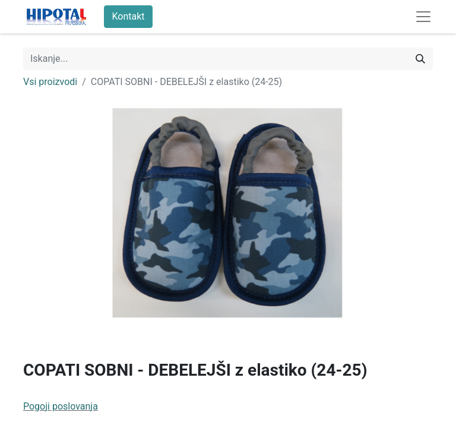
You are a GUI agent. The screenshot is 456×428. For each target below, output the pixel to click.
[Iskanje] (420, 59)
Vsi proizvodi (50, 81)
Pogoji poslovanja (60, 406)
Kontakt (128, 16)
